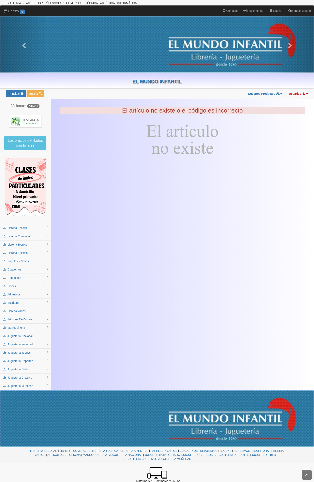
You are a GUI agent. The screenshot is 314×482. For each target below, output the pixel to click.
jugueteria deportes (25, 361)
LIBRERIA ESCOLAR (43, 450)
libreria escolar (25, 228)
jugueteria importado (25, 344)
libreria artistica (25, 252)
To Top (307, 475)
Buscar (35, 93)
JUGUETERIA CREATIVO (139, 459)
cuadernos (25, 269)
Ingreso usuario (299, 10)
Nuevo (275, 10)
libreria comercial (25, 236)
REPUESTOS (209, 450)
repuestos (25, 277)
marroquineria (25, 327)
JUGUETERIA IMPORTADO (162, 454)
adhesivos (25, 294)
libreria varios (25, 311)
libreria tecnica (25, 244)
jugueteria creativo (25, 377)
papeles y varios (25, 261)
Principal (16, 93)
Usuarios (298, 93)
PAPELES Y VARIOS (164, 450)
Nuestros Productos (265, 93)
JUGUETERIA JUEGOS (197, 454)
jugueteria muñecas (25, 386)
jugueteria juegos (25, 352)
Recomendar (254, 10)
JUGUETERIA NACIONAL (125, 454)
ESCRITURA (260, 450)
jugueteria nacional (25, 336)
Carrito (14, 11)
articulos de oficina (25, 319)
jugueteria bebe (25, 369)
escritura (25, 302)
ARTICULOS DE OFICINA (63, 454)
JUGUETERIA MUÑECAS (174, 459)
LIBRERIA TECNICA (105, 450)
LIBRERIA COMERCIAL (75, 450)
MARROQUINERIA (95, 454)
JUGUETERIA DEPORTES (232, 454)
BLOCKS (225, 450)
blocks (25, 286)
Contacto (230, 10)
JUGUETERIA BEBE (265, 454)
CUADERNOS (189, 450)
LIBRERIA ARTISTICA (134, 450)
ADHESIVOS (242, 450)
